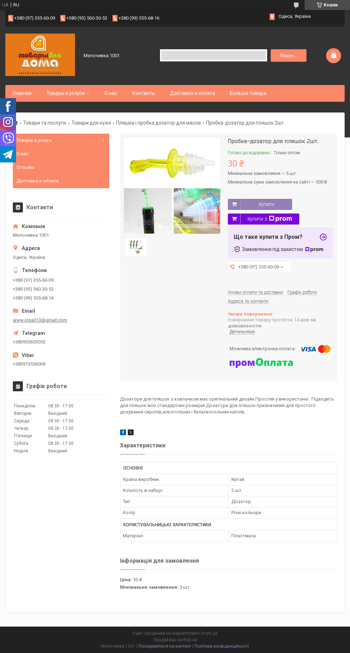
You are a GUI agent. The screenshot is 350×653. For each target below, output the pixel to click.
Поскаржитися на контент (165, 646)
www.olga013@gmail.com (40, 320)
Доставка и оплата (192, 93)
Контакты (143, 93)
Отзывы (25, 167)
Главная (21, 93)
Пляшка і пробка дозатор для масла (158, 123)
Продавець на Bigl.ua (175, 639)
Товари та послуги (44, 123)
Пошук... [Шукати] (289, 55)
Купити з (270, 219)
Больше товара (248, 93)
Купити (266, 204)
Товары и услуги (65, 93)
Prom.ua (209, 633)
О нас (110, 93)
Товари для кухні (91, 123)
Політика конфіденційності (221, 646)
